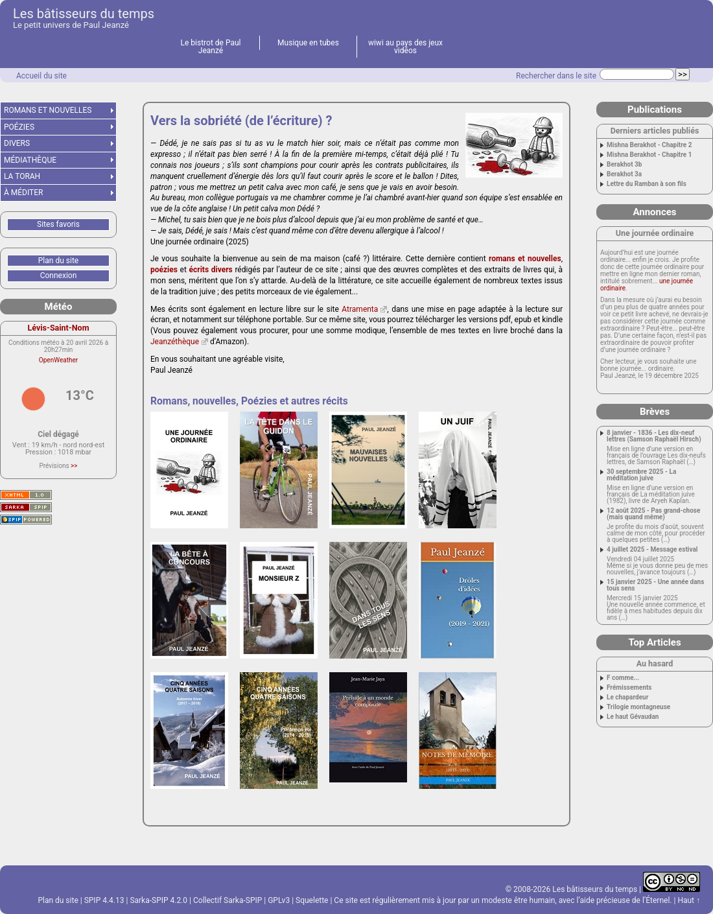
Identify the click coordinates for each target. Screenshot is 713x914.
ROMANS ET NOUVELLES (48, 110)
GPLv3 (279, 900)
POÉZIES (19, 127)
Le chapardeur (627, 697)
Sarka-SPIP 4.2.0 (158, 900)
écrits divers (211, 269)
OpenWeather (58, 360)
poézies (164, 269)
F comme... (623, 678)
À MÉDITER (23, 192)
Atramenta (360, 309)
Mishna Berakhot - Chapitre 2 (649, 145)
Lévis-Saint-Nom (58, 328)
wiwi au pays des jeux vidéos (405, 46)
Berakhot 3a (624, 174)
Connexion (58, 275)
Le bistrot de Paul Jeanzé (211, 46)
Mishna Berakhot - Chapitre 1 (649, 155)
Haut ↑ (688, 900)
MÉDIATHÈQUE (30, 160)
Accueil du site (41, 75)
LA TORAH (22, 176)
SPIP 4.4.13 (104, 900)
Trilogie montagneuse (638, 707)
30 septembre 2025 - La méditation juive (641, 475)
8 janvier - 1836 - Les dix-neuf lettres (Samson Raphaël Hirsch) (654, 436)
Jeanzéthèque (174, 341)
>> (74, 465)
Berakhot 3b (624, 164)
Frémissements (629, 688)
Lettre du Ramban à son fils (646, 184)
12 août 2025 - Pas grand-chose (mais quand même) (653, 514)
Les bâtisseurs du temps (83, 13)
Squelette (312, 900)
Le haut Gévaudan (633, 717)
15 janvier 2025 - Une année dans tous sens (655, 585)
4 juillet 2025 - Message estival (652, 549)
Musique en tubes (308, 42)
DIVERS (17, 143)
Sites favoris (58, 224)
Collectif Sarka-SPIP (227, 900)
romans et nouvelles (525, 258)
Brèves (655, 411)
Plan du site (58, 260)
